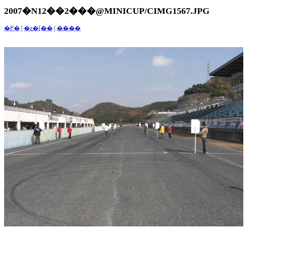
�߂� (12, 28)
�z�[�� (38, 28)
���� (69, 28)
